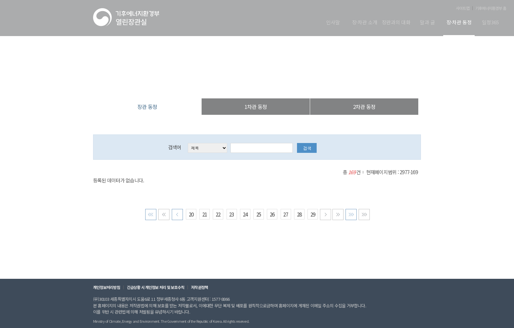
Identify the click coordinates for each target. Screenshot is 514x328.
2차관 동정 (364, 107)
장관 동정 (290, 85)
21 (204, 215)
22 (218, 215)
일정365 (490, 23)
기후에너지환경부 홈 (490, 8)
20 (191, 215)
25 (258, 215)
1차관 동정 (256, 107)
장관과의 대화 (396, 23)
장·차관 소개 (364, 23)
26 (272, 215)
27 (285, 215)
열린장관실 (218, 85)
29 (312, 215)
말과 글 (427, 23)
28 (299, 215)
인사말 (333, 23)
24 (245, 215)
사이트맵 (462, 8)
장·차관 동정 (459, 23)
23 (231, 215)
